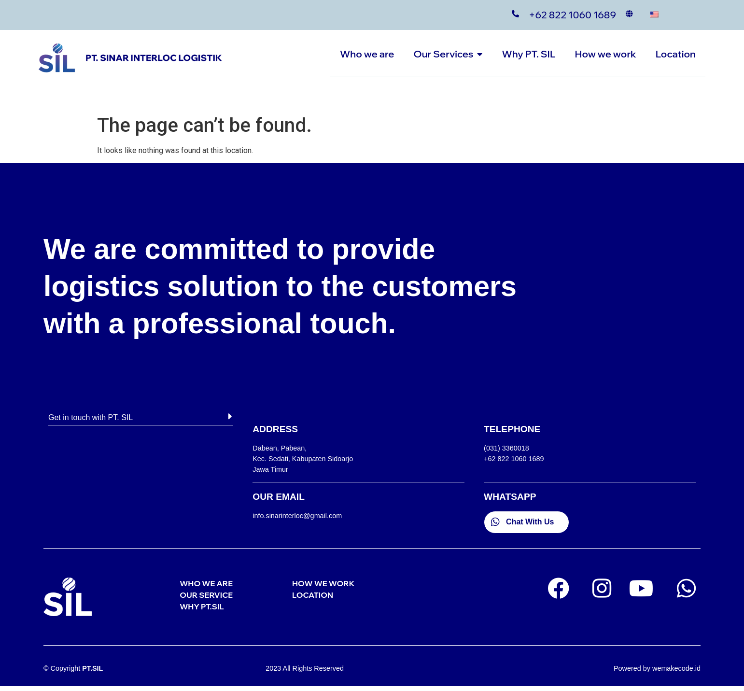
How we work (605, 54)
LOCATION (312, 595)
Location (676, 54)
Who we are (367, 54)
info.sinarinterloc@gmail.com (297, 516)
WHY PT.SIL (202, 606)
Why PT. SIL (528, 54)
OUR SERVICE (206, 595)
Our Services (448, 54)
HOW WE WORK (323, 583)
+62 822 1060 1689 (572, 15)
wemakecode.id (676, 668)
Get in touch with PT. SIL (90, 417)
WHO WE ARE (206, 583)
